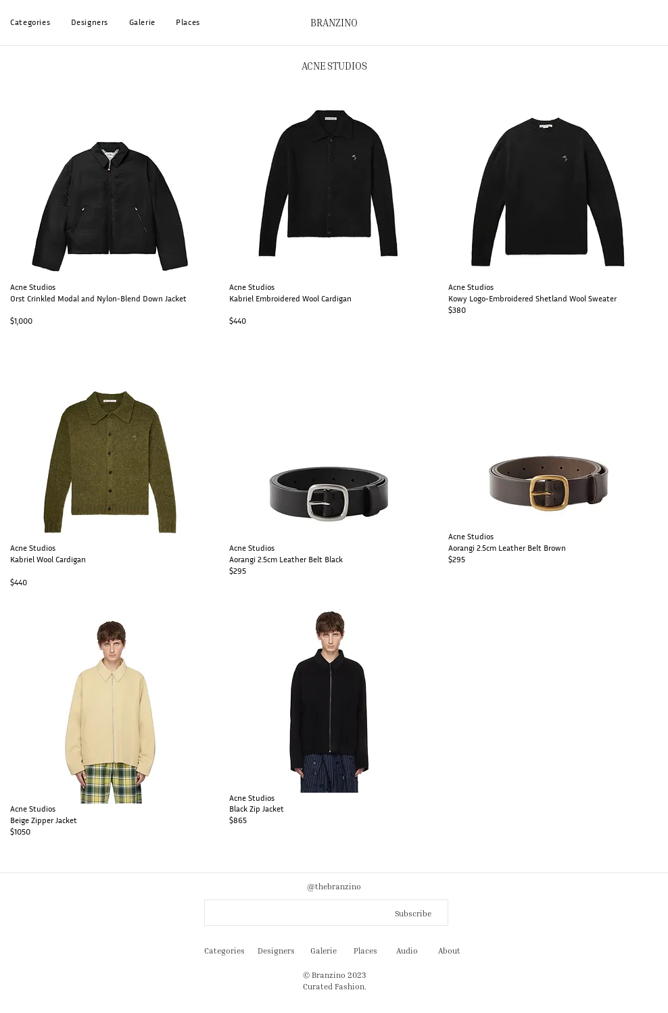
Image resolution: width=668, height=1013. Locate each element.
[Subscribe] (410, 914)
